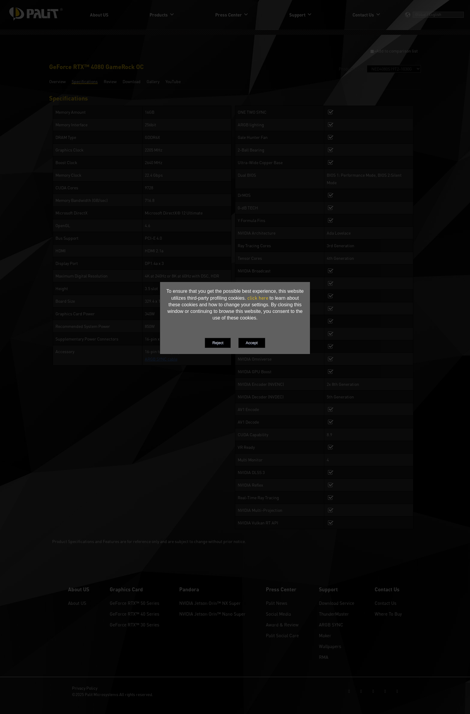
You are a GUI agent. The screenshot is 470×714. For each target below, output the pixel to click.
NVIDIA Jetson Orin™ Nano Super (212, 613)
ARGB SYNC (331, 624)
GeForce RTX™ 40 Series (134, 613)
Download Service (336, 603)
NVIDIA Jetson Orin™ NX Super (210, 603)
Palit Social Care (282, 635)
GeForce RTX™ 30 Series (134, 624)
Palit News (276, 603)
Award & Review (282, 624)
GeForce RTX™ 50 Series (134, 603)
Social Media (278, 613)
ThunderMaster (334, 613)
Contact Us (385, 603)
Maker (325, 635)
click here (257, 298)
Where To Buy (388, 613)
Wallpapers (330, 646)
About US (77, 603)
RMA (323, 657)
